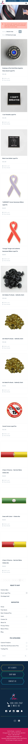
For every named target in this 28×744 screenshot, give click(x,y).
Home (2, 606)
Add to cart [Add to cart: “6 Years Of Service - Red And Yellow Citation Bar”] (7, 570)
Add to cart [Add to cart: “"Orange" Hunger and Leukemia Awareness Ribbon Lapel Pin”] (7, 258)
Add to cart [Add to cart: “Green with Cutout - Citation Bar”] (7, 524)
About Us (3, 622)
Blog (2, 632)
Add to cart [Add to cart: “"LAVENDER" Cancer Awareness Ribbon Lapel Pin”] (7, 212)
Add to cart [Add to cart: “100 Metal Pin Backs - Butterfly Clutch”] (7, 390)
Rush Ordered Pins (6, 613)
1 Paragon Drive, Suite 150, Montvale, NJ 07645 (13, 733)
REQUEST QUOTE (23, 0)
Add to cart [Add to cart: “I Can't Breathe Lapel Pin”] (7, 122)
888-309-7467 (16, 703)
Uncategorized (5, 596)
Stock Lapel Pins (5, 593)
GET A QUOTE (12, 668)
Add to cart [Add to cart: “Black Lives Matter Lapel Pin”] (7, 165)
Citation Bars (4, 590)
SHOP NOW (12, 675)
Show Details (7, 80)
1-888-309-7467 (15, 734)
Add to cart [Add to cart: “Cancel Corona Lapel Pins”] (7, 433)
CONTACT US (12, 681)
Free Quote (4, 610)
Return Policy (4, 629)
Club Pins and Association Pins (10, 645)
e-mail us (15, 706)
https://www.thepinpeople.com (14, 736)
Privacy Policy (5, 625)
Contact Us (4, 619)
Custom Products (6, 642)
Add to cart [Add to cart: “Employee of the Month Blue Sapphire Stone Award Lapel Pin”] (7, 78)
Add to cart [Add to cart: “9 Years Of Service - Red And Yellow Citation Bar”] (7, 480)
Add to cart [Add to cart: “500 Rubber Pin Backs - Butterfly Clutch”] (7, 302)
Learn (2, 616)
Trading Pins (4, 649)
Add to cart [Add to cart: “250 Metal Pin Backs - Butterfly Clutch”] (7, 346)
